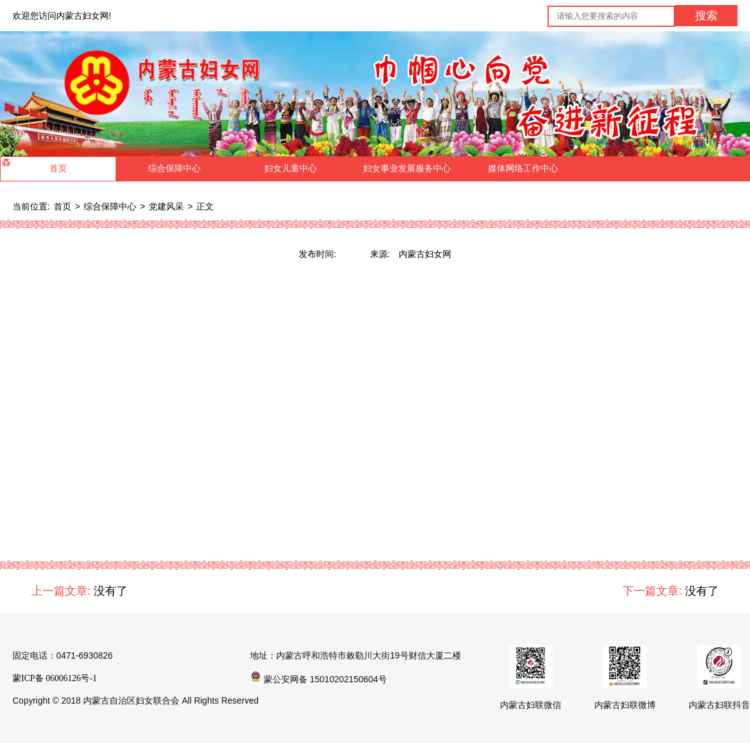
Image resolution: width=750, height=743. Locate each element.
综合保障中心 (110, 206)
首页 (62, 206)
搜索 (706, 15)
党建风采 (166, 206)
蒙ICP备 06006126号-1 (54, 678)
